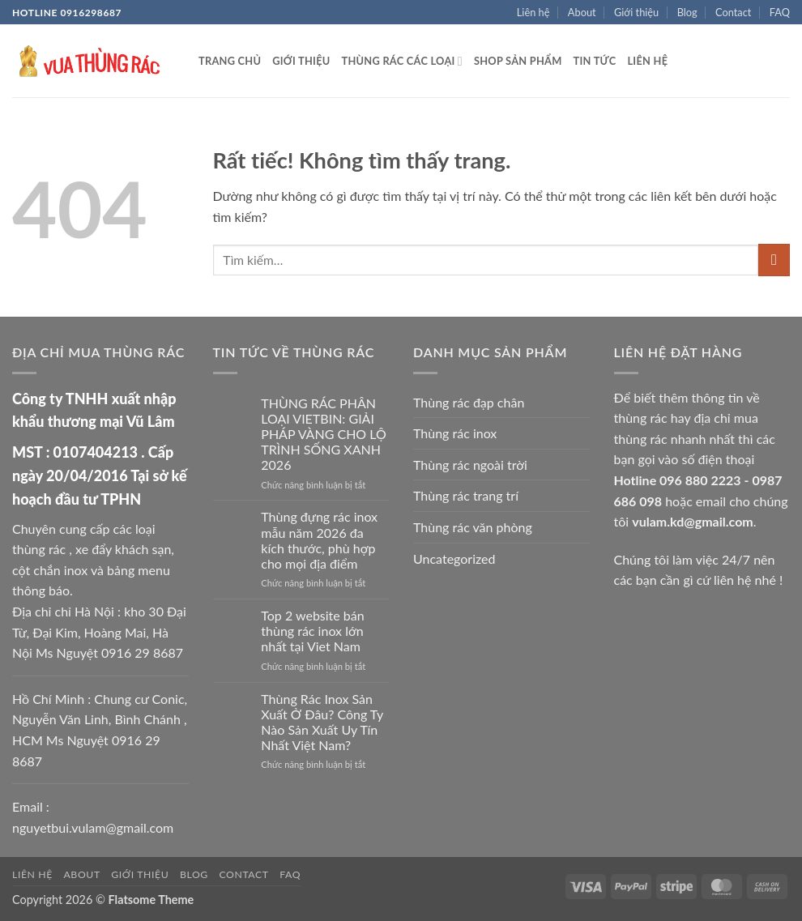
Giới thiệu (636, 12)
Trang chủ (229, 60)
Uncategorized (454, 558)
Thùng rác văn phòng (472, 527)
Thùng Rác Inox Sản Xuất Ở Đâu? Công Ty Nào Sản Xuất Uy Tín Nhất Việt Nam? (321, 722)
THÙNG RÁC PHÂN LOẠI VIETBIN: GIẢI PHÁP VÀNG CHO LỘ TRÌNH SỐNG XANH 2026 (323, 434)
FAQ (780, 12)
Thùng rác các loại (402, 61)
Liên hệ (533, 12)
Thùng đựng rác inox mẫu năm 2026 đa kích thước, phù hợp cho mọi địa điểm (319, 540)
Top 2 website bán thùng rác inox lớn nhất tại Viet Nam (312, 631)
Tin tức (595, 60)
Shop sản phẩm (518, 60)
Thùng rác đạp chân (468, 402)
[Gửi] (774, 259)
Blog (687, 12)
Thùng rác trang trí (465, 495)
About (582, 12)
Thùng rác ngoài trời (470, 464)
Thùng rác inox (455, 433)
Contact (733, 12)
